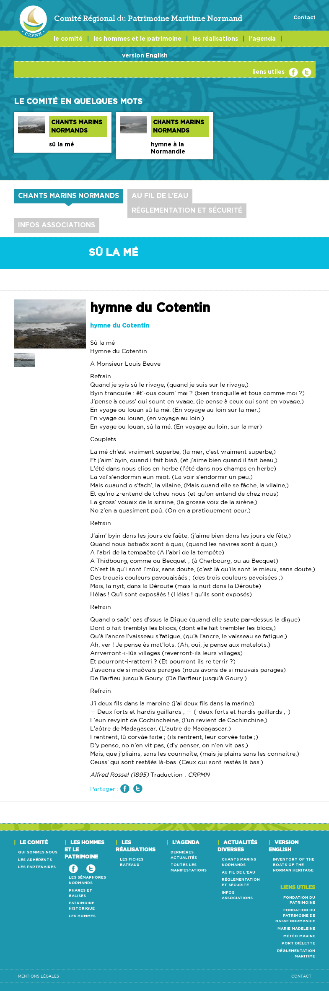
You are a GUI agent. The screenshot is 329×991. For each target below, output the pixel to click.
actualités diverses (82, 56)
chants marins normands (68, 195)
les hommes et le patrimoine (137, 39)
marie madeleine (296, 929)
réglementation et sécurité (187, 210)
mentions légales (38, 976)
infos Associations (56, 225)
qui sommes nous (37, 852)
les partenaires (37, 867)
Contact (304, 17)
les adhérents (35, 860)
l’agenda (262, 39)
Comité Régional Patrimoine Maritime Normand (128, 18)
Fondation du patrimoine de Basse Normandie (295, 915)
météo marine (299, 936)
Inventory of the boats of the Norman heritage (293, 865)
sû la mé (61, 145)
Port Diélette (298, 943)
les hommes (82, 916)
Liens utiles (297, 887)
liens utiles (268, 72)
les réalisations (215, 39)
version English (145, 56)
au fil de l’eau (160, 195)
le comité (68, 39)
